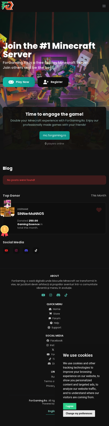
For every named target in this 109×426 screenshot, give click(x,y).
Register (53, 82)
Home (54, 309)
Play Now (18, 82)
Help (54, 323)
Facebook (55, 340)
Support (54, 327)
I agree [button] (69, 406)
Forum (54, 318)
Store (54, 313)
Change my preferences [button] (79, 413)
